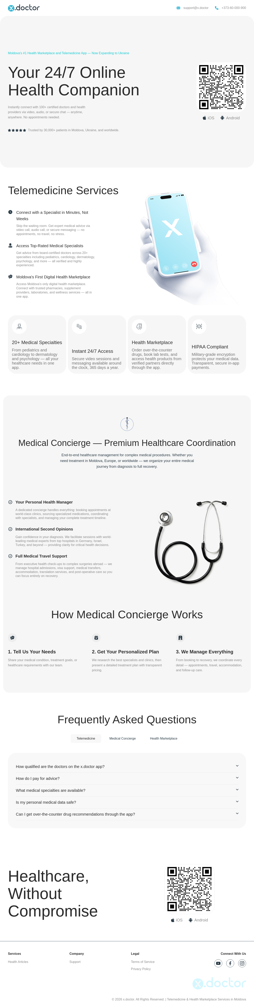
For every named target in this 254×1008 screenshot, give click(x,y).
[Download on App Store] (177, 920)
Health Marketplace (163, 738)
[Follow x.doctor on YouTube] (218, 963)
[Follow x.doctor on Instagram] (242, 963)
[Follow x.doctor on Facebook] (230, 963)
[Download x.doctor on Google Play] (230, 118)
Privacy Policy (141, 969)
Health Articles (18, 962)
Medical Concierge (123, 738)
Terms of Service (143, 962)
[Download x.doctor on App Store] (208, 118)
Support (75, 962)
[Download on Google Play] (198, 920)
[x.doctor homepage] (24, 8)
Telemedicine (86, 738)
